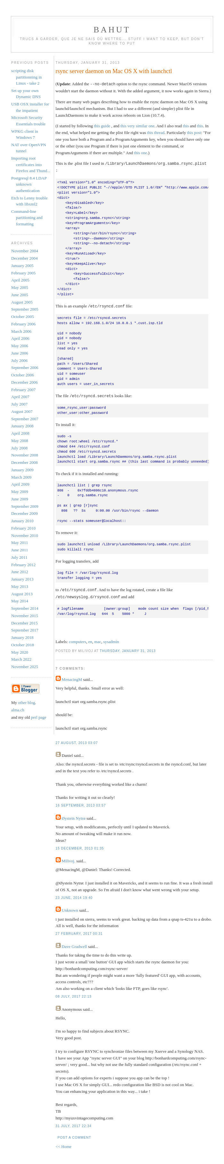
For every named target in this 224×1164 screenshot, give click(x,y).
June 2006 (19, 353)
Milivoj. (68, 858)
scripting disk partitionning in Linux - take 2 (26, 77)
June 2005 (19, 294)
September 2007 (24, 418)
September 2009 (24, 506)
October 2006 (22, 375)
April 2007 (20, 396)
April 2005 (20, 280)
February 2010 (23, 528)
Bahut (112, 29)
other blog (26, 702)
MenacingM (72, 677)
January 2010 (22, 520)
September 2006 (24, 367)
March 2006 (21, 331)
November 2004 (24, 250)
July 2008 (19, 448)
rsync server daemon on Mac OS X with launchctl (114, 71)
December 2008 (24, 462)
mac (97, 639)
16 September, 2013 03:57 (81, 803)
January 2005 (22, 265)
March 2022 (21, 659)
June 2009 (19, 499)
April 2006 (20, 338)
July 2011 (19, 557)
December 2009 (24, 513)
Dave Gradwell (74, 944)
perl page (38, 717)
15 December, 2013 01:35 (80, 846)
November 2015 (24, 615)
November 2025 (24, 666)
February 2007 (23, 389)
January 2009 (22, 469)
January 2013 (22, 579)
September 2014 (24, 608)
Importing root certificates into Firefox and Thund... (30, 164)
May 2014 (19, 601)
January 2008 (22, 425)
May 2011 (19, 542)
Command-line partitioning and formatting (27, 217)
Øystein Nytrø (73, 816)
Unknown (70, 908)
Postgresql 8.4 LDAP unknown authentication (28, 184)
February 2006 (23, 324)
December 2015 (24, 623)
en (90, 639)
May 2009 (19, 491)
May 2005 (19, 287)
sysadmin (111, 639)
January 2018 (22, 637)
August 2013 (22, 593)
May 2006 (19, 345)
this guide (102, 125)
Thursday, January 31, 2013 (128, 648)
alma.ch (17, 710)
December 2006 (24, 382)
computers (77, 639)
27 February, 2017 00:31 (79, 931)
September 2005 (24, 309)
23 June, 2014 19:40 (74, 895)
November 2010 (24, 535)
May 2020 (19, 652)
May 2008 (19, 440)
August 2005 (22, 302)
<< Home (64, 1144)
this (186, 125)
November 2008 (24, 455)
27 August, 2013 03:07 (77, 740)
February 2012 (23, 564)
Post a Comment (74, 1135)
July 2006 (19, 360)
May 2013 (19, 586)
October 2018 (22, 644)
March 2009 (21, 477)
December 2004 (24, 258)
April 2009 (20, 484)
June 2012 (19, 571)
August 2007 (22, 411)
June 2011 (19, 550)
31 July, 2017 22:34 (74, 1124)
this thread (156, 132)
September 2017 (24, 630)
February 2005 (23, 273)
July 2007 (19, 404)
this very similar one (137, 125)
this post (194, 132)
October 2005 (22, 316)
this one (140, 152)
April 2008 (20, 433)
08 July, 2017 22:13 (74, 994)
